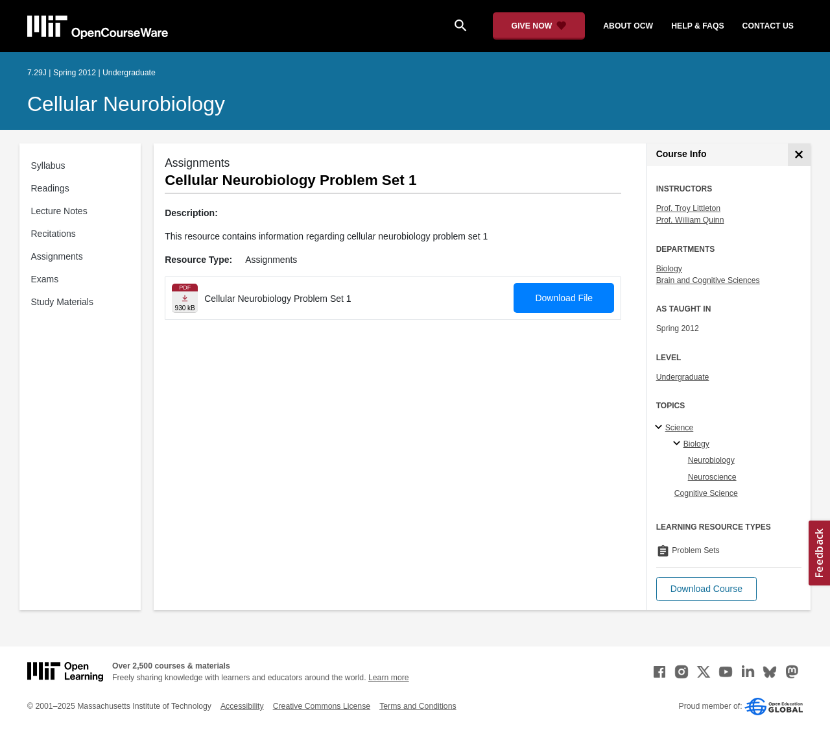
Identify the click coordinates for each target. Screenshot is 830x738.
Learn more (388, 677)
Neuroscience (712, 477)
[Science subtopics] (660, 427)
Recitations (53, 233)
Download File (564, 298)
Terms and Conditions (417, 706)
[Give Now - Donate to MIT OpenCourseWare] (539, 26)
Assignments (57, 256)
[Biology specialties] (678, 444)
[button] (706, 589)
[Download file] (185, 298)
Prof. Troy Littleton (688, 208)
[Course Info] (799, 154)
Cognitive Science (706, 493)
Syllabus (48, 165)
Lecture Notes (59, 211)
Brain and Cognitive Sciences (708, 280)
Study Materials (62, 302)
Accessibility (242, 706)
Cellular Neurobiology (126, 104)
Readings (50, 188)
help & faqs (697, 26)
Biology (669, 268)
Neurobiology (711, 460)
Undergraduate (682, 377)
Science (679, 427)
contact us (768, 26)
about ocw (628, 26)
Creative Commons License (321, 706)
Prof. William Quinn (690, 220)
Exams (45, 279)
